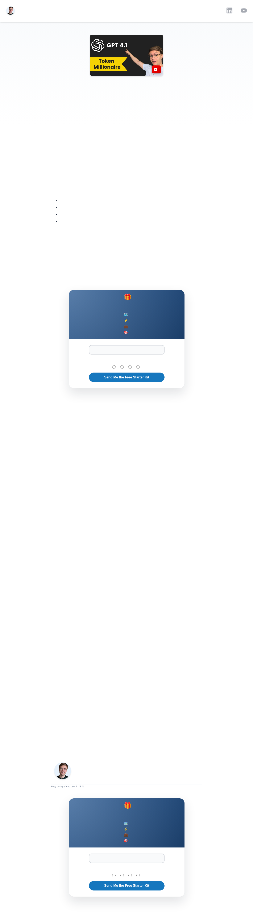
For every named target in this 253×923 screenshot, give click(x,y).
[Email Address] (127, 350)
